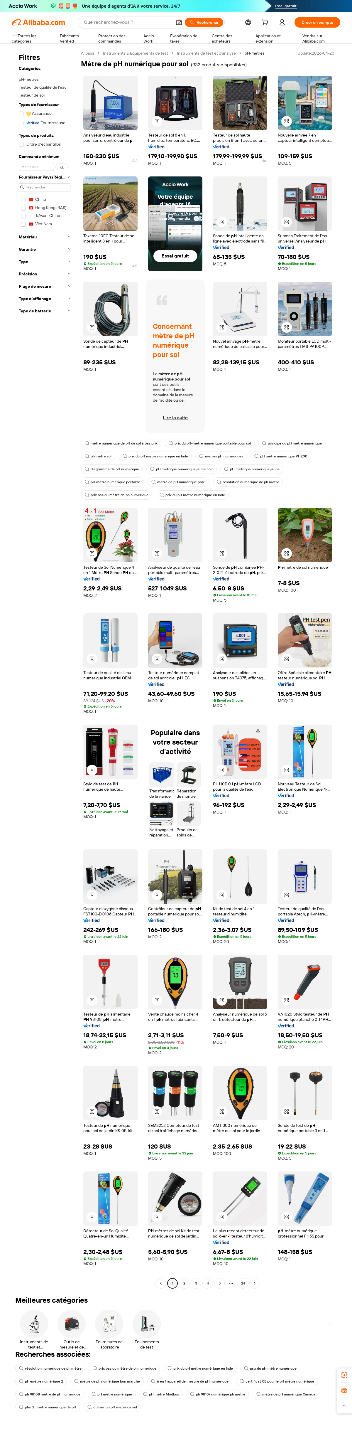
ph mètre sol (98, 456)
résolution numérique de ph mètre (248, 482)
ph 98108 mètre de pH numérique (49, 1394)
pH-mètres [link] (255, 53)
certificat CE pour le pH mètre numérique (277, 1381)
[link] (344, 1375)
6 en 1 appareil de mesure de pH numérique (190, 1381)
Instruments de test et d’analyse (206, 53)
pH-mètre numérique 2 (41, 1381)
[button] (178, 22)
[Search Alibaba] (127, 22)
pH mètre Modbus (161, 1394)
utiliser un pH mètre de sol (112, 1407)
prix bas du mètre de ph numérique (116, 495)
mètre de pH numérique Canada (285, 1394)
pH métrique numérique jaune (252, 469)
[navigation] (44, 669)
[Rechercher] (204, 22)
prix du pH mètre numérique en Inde (155, 456)
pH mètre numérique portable (112, 482)
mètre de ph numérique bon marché (107, 1381)
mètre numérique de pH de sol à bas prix (121, 443)
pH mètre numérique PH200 (280, 456)
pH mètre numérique (112, 1394)
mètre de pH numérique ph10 (178, 482)
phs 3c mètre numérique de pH (47, 1407)
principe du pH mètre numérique (292, 443)
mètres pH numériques (221, 456)
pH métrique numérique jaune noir (181, 469)
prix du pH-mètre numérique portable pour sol (210, 443)
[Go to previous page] (160, 1283)
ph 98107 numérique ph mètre (217, 1394)
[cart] (266, 23)
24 (243, 1283)
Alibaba (87, 53)
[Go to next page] (254, 1283)
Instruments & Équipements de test (135, 53)
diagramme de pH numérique (112, 469)
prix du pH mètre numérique (270, 1368)
